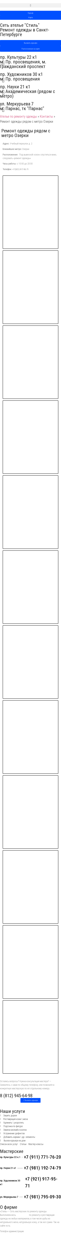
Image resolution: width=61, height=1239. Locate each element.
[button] (30, 5)
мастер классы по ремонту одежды (28, 1225)
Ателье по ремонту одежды (18, 116)
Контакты (46, 116)
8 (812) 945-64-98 (16, 1095)
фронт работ (22, 1215)
